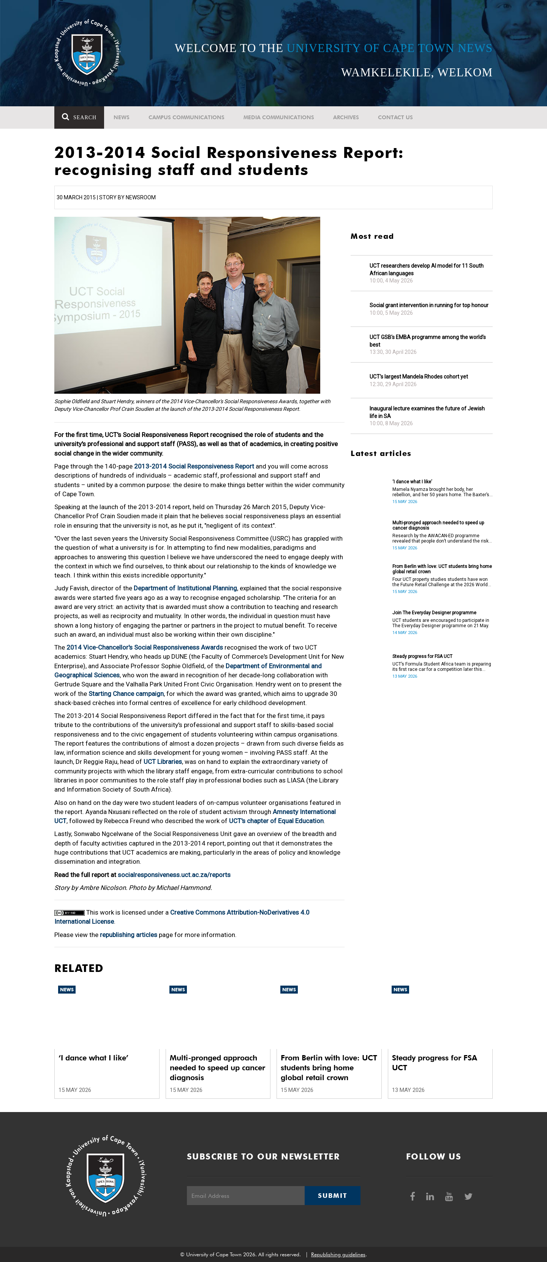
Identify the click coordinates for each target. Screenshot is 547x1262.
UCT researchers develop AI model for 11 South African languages (427, 269)
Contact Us (395, 117)
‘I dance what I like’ (412, 481)
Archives (346, 117)
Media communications (278, 117)
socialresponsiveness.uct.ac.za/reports (174, 875)
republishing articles (128, 935)
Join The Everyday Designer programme (434, 612)
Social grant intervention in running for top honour (429, 305)
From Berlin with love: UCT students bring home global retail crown (442, 569)
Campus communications (186, 117)
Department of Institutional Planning (185, 588)
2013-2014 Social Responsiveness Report (195, 466)
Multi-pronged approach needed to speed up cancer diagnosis (438, 525)
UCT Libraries (163, 761)
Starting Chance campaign (126, 693)
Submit (332, 1195)
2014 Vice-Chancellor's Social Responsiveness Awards (144, 647)
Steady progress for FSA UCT (422, 656)
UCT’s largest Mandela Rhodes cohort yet (419, 377)
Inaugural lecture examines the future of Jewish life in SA (427, 412)
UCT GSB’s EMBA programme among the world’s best (428, 341)
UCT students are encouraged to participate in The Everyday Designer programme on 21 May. (440, 623)
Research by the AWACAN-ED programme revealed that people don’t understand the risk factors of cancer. (440, 538)
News (122, 117)
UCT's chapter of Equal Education (276, 821)
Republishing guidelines (338, 1254)
